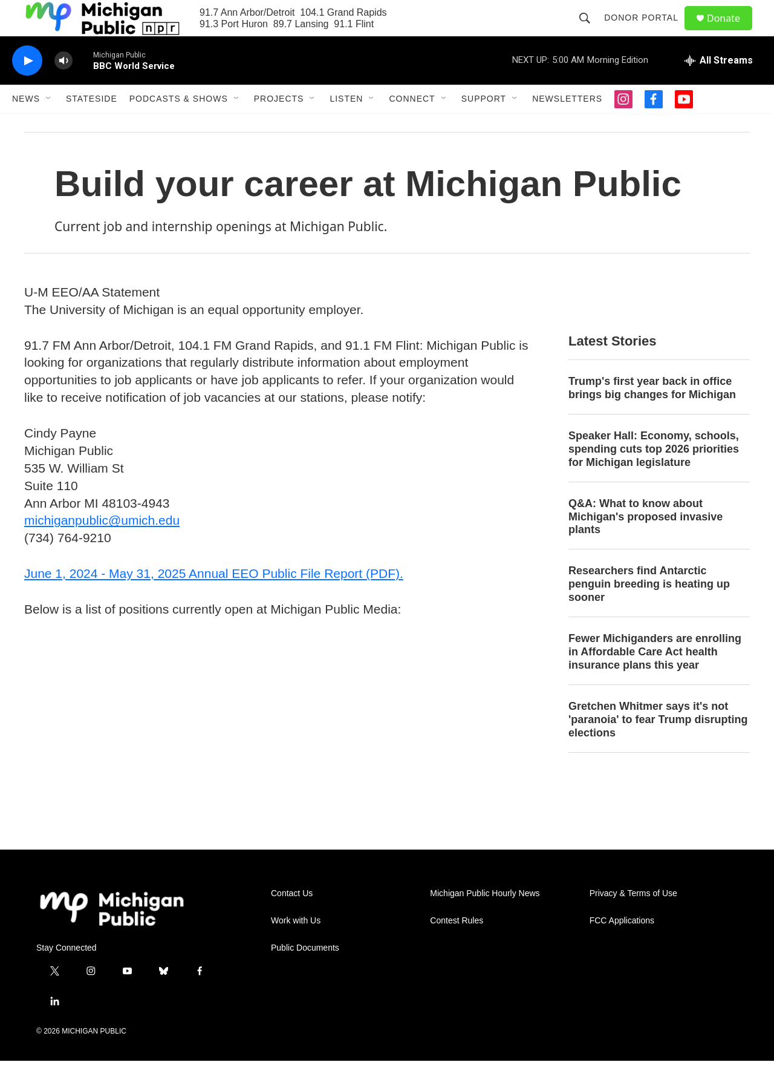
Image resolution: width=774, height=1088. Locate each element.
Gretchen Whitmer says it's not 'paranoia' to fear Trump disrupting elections (658, 746)
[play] (27, 88)
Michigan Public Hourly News (484, 920)
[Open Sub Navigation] (49, 126)
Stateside (91, 126)
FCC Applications (622, 947)
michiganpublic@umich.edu (102, 547)
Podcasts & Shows (178, 126)
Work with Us (295, 947)
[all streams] (718, 88)
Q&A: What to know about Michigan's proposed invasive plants (645, 544)
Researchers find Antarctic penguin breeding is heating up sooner (649, 611)
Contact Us (292, 920)
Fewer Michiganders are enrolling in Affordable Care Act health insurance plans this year (654, 679)
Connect (412, 126)
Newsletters (567, 126)
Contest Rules (456, 947)
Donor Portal (647, 31)
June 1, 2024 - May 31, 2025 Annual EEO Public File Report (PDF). (213, 601)
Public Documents (305, 975)
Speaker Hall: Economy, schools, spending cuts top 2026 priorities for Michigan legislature (653, 476)
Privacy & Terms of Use (633, 920)
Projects (279, 126)
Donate (731, 31)
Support (483, 126)
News (26, 126)
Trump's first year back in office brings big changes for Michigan (652, 415)
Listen (346, 126)
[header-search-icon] (590, 31)
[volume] (63, 88)
